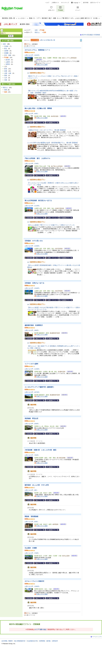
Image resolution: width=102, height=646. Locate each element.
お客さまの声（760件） (32, 455)
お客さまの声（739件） (32, 163)
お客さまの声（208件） (32, 423)
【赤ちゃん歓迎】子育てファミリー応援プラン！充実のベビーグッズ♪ (51, 225)
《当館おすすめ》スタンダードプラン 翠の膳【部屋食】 (46, 130)
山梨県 (8, 62)
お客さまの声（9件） (31, 490)
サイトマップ (65, 2)
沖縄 (5, 80)
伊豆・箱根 (7, 55)
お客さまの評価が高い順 (47, 40)
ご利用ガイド (55, 2)
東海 (5, 69)
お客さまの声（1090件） (32, 586)
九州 (5, 78)
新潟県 (8, 60)
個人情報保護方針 (19, 641)
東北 (5, 48)
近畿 (5, 71)
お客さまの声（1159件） (32, 369)
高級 (5, 90)
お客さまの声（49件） (32, 113)
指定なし (37, 32)
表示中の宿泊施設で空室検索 (91, 35)
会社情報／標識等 (7, 641)
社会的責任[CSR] (32, 641)
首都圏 (6, 53)
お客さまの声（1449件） (32, 246)
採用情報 (42, 641)
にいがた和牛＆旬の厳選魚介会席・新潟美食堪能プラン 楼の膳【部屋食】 (52, 142)
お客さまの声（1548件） (32, 288)
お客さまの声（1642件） (32, 55)
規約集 (48, 641)
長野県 (8, 64)
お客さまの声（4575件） (32, 392)
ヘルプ (47, 2)
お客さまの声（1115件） (32, 205)
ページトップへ (97, 636)
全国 (36, 30)
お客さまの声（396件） (32, 330)
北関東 (6, 51)
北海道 (6, 46)
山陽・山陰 (7, 73)
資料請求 (55, 641)
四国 (5, 75)
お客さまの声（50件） (32, 521)
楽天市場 (85, 2)
